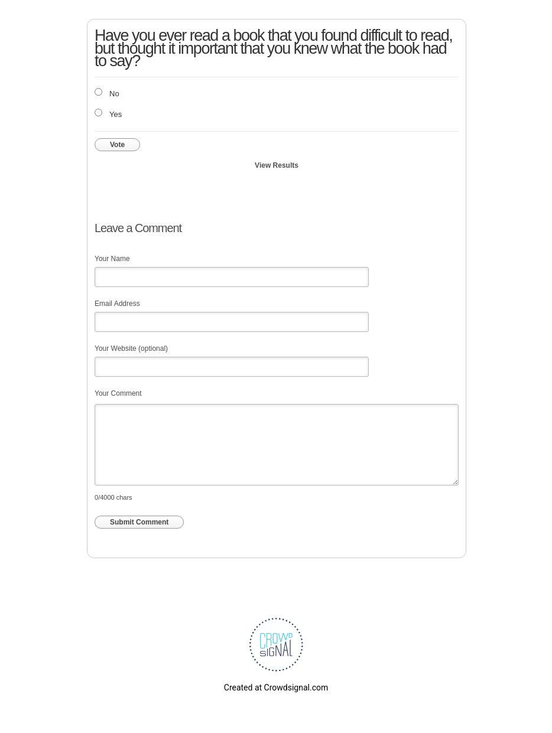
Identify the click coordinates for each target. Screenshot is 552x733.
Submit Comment (139, 522)
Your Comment (118, 393)
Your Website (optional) (131, 348)
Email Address (117, 303)
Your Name (112, 259)
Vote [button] (117, 145)
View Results (276, 165)
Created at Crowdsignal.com (276, 687)
